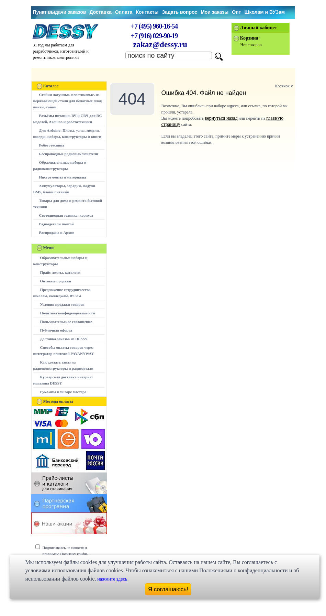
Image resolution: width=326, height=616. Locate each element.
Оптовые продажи (55, 281)
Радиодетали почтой (56, 224)
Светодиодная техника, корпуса (66, 215)
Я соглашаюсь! (168, 589)
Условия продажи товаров (62, 304)
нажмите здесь (112, 579)
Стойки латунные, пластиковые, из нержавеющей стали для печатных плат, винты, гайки (67, 101)
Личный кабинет (258, 27)
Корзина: (250, 38)
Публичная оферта (56, 330)
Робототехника (51, 145)
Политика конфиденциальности (67, 313)
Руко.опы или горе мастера (63, 392)
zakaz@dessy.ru (160, 44)
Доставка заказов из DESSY (64, 339)
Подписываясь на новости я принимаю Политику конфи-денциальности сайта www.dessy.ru (71, 553)
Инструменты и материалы (62, 177)
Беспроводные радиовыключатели (68, 154)
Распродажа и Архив (57, 232)
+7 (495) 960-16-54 (154, 26)
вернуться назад (221, 118)
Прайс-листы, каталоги (60, 272)
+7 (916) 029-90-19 (154, 36)
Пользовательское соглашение (66, 322)
